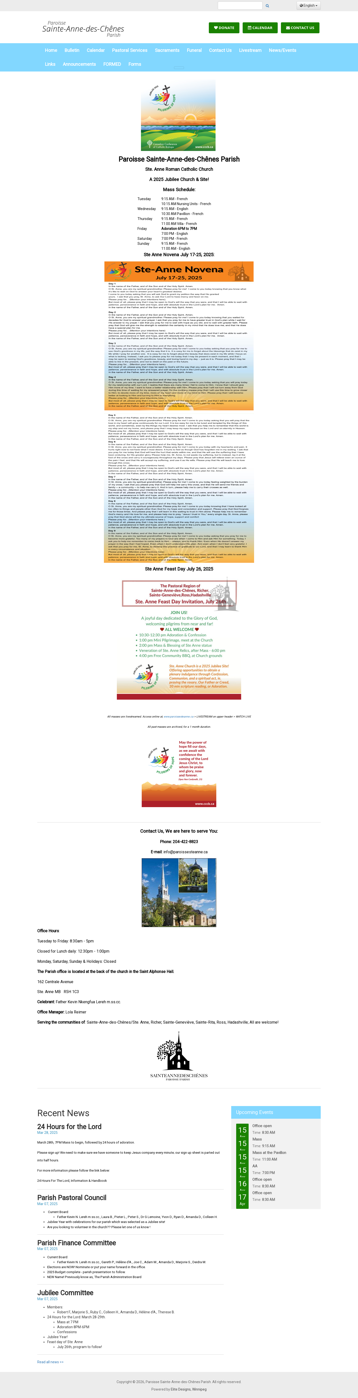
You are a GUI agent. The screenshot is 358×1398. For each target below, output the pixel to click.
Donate (224, 27)
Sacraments (167, 50)
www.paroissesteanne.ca (178, 716)
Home (51, 50)
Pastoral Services (129, 50)
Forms (135, 64)
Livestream (250, 50)
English (308, 5)
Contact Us (300, 27)
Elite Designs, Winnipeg (189, 1389)
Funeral (194, 50)
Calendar (260, 27)
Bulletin (72, 50)
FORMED (112, 64)
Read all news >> (50, 1362)
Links (50, 64)
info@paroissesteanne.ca (185, 852)
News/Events (282, 50)
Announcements (79, 64)
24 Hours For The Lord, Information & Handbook (72, 1181)
